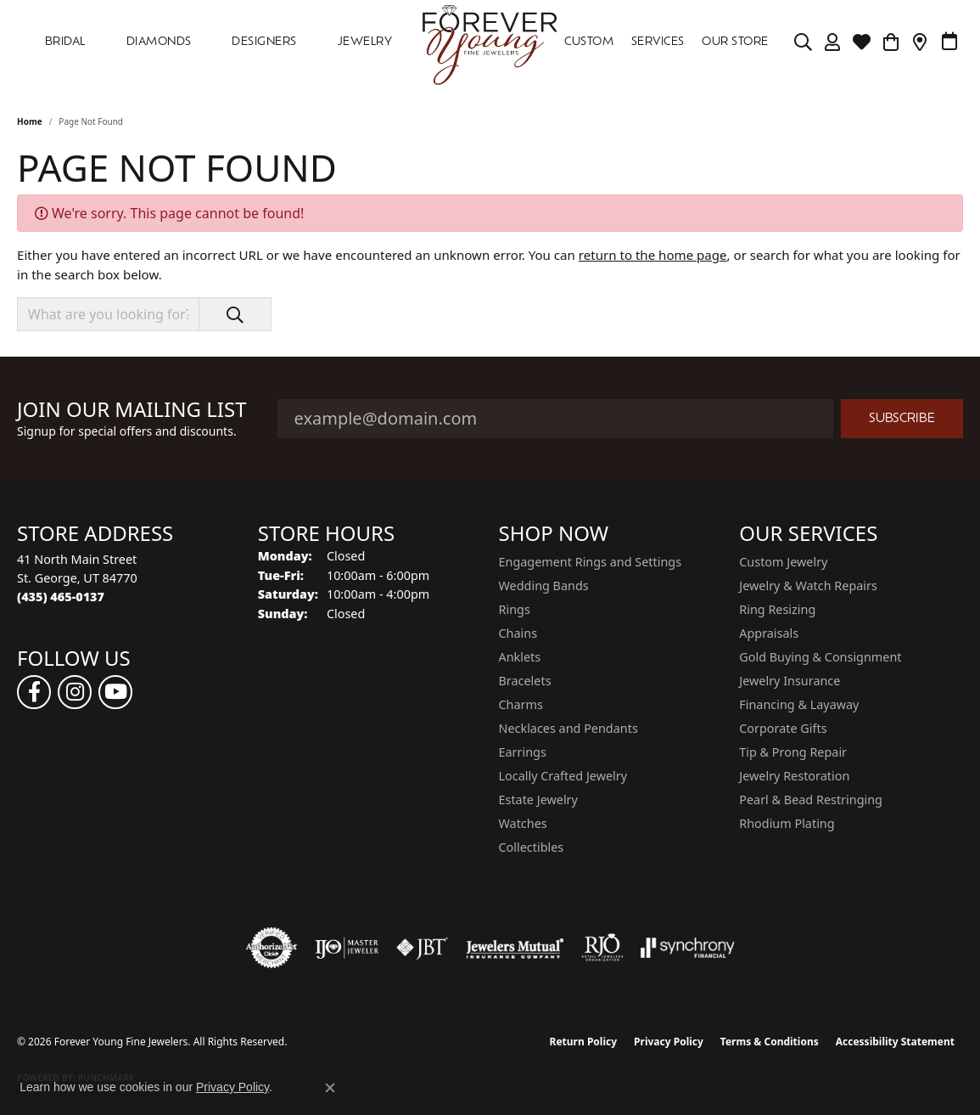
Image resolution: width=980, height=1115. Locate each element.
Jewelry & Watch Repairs (808, 585)
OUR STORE (735, 42)
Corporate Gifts (782, 728)
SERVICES (658, 42)
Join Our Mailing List (132, 409)
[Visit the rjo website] (602, 947)
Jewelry (365, 42)
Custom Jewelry (783, 562)
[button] (803, 42)
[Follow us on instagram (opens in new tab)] (75, 692)
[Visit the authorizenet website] (271, 947)
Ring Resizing (777, 609)
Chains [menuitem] (518, 633)
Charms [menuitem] (521, 704)
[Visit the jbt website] (422, 947)
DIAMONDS (159, 42)
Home (29, 121)
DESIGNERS (264, 42)
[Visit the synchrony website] (688, 947)
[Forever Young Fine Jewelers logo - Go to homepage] (490, 42)
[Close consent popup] (330, 1088)
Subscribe (902, 419)
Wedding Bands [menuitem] (544, 585)
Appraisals (768, 633)
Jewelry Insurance (789, 681)
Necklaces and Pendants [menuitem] (568, 728)
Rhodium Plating (786, 823)
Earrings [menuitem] (522, 752)
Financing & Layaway (799, 704)
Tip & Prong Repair (793, 752)
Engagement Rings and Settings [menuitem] (590, 562)
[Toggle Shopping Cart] (890, 42)
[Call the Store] (60, 596)
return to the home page (653, 254)
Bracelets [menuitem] (525, 681)
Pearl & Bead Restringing (810, 799)
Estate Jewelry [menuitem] (538, 799)
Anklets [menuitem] (520, 657)
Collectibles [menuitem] (531, 847)
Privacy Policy (668, 1041)
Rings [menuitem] (514, 609)
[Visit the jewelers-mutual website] (514, 947)
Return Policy (584, 1041)
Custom (588, 42)
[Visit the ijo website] (346, 947)
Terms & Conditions (769, 1041)
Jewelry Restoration (794, 776)
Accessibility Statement (895, 1041)
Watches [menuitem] (523, 823)
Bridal (65, 42)
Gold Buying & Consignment (820, 657)
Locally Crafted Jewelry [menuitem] (563, 776)
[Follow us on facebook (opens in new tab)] (34, 692)
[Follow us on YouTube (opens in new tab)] (115, 692)
